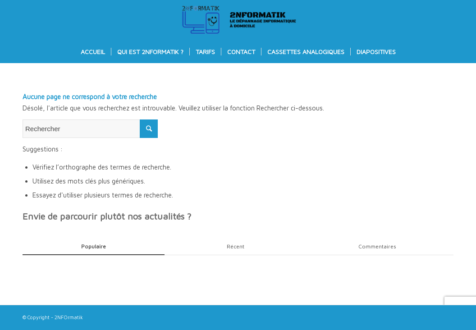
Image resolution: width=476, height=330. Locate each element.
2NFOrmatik (69, 317)
